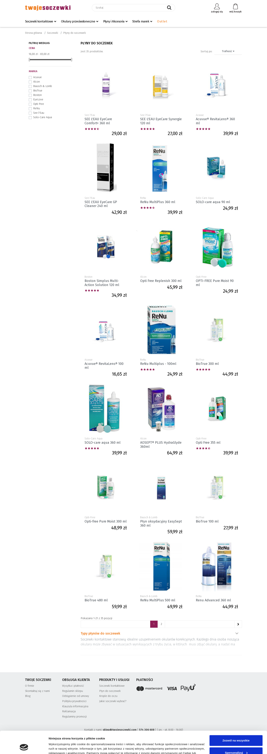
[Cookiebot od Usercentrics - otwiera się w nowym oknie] (24, 747)
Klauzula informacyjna (75, 706)
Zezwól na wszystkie (236, 719)
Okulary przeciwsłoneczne (78, 21)
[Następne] (238, 624)
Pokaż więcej (237, 633)
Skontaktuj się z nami (37, 691)
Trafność (228, 51)
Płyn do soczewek (110, 691)
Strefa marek (140, 21)
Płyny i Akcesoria (113, 21)
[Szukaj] (133, 7)
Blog (27, 696)
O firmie (29, 685)
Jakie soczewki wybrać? (112, 701)
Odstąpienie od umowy (75, 696)
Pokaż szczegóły (60, 746)
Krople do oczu (108, 696)
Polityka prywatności (74, 701)
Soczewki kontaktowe (39, 21)
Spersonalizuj (236, 731)
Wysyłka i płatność (73, 685)
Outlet (162, 21)
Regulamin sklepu (72, 691)
